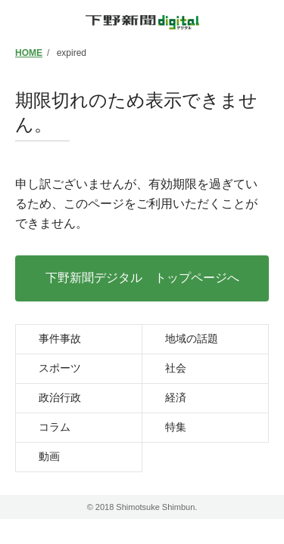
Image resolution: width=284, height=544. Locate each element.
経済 (175, 397)
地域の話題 (191, 338)
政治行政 (60, 397)
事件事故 (60, 338)
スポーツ (60, 368)
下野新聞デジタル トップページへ (142, 277)
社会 (175, 368)
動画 (49, 456)
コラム (54, 427)
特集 (175, 427)
